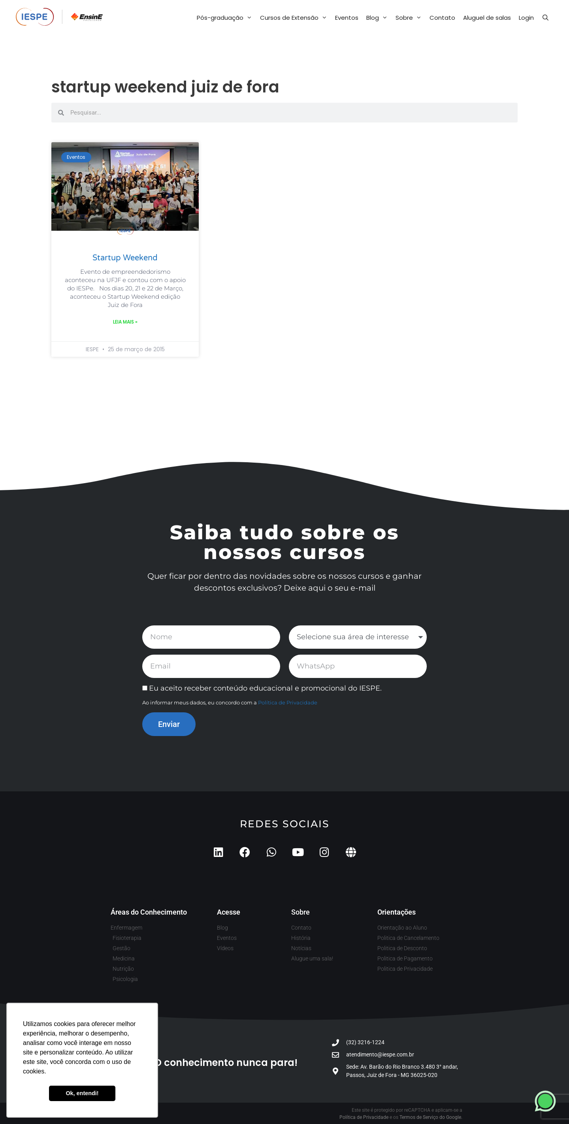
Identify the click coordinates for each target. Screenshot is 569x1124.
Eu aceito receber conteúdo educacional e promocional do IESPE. (265, 688)
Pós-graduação (226, 18)
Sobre (411, 18)
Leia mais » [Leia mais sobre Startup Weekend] (125, 321)
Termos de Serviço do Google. (430, 1117)
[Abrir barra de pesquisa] (545, 18)
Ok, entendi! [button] (82, 1093)
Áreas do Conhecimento (149, 912)
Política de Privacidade (287, 702)
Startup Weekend (125, 258)
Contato (442, 17)
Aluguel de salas (487, 17)
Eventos (346, 17)
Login (526, 17)
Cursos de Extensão (295, 18)
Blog (379, 18)
